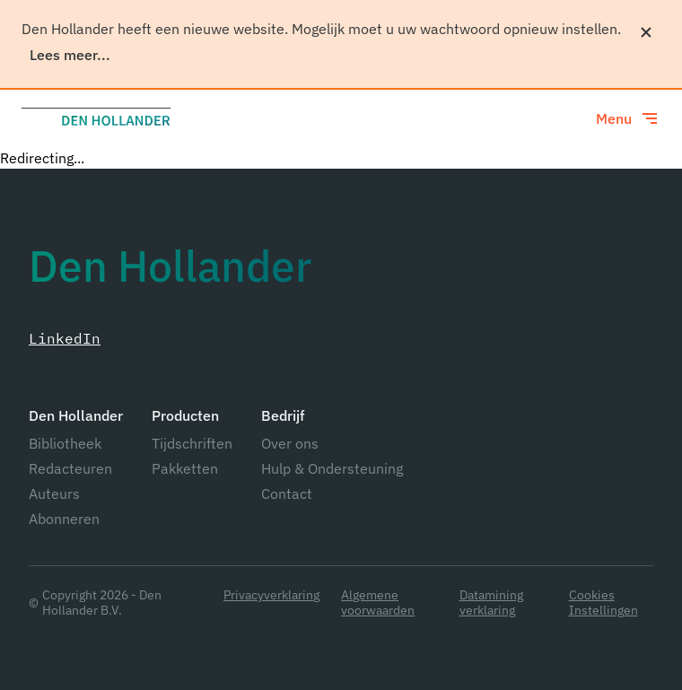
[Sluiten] (646, 32)
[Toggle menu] (628, 118)
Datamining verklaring (491, 603)
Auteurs (54, 493)
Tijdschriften (192, 443)
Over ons (290, 443)
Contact (286, 493)
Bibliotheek (65, 443)
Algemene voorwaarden (378, 603)
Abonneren (64, 519)
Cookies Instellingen (603, 603)
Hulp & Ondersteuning (332, 468)
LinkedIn (65, 338)
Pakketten (185, 468)
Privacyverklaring (271, 595)
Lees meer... (70, 55)
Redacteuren (70, 468)
